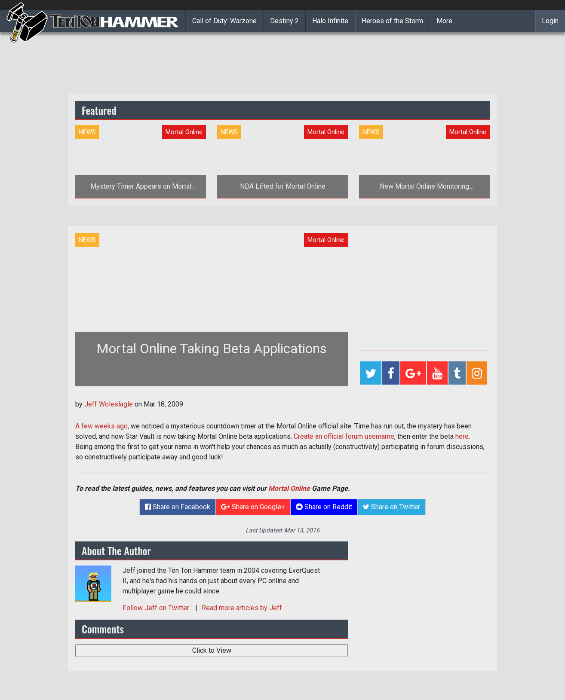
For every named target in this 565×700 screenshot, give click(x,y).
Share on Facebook (177, 507)
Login (550, 21)
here (462, 436)
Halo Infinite (330, 21)
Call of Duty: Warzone (224, 21)
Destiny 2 (284, 21)
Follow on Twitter (157, 608)
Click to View (211, 650)
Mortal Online (289, 488)
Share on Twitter (391, 507)
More (444, 21)
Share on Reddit (324, 507)
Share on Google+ (253, 507)
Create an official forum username (344, 436)
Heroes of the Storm (392, 21)
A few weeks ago (101, 426)
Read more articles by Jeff (242, 608)
